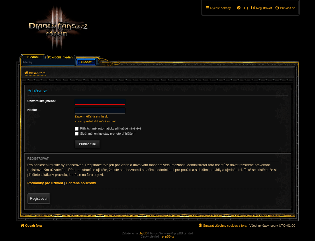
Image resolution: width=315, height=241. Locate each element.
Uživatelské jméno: (42, 101)
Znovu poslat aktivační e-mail (95, 121)
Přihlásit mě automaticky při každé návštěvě (108, 128)
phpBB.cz (168, 236)
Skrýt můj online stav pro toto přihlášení (105, 133)
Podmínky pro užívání (45, 183)
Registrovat (39, 199)
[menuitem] (285, 8)
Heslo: (32, 109)
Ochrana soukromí (81, 183)
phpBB (143, 233)
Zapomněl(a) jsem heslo (92, 116)
